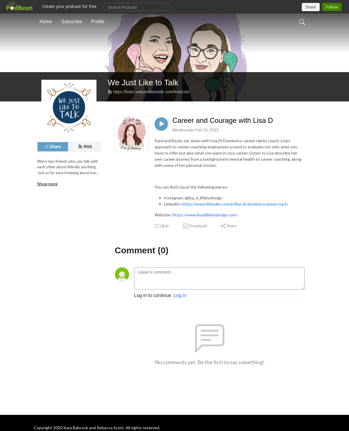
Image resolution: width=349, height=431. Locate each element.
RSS (85, 146)
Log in (180, 295)
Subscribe (71, 21)
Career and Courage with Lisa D (222, 120)
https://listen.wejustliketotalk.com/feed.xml (148, 91)
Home (46, 21)
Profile (97, 21)
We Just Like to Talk (143, 82)
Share (53, 146)
